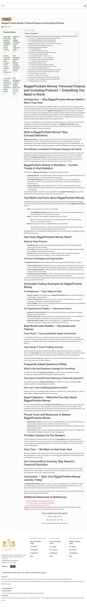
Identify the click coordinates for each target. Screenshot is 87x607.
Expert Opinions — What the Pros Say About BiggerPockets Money (45, 69)
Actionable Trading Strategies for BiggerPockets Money (42, 52)
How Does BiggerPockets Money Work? (38, 47)
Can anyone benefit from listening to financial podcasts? (44, 66)
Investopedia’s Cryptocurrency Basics (38, 505)
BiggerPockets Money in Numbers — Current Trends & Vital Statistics (45, 43)
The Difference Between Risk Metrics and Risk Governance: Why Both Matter (17, 63)
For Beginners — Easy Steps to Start (39, 54)
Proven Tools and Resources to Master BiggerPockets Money (44, 71)
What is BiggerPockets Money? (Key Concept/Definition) (42, 40)
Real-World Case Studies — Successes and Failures (41, 57)
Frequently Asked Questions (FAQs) (37, 63)
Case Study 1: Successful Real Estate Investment (42, 59)
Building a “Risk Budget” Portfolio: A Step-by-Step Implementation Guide (18, 43)
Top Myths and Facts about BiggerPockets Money (41, 45)
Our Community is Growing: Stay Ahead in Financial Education (44, 77)
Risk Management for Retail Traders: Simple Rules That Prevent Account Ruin (17, 85)
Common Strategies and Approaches (39, 50)
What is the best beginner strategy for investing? (42, 64)
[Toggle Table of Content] (75, 33)
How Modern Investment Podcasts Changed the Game (43, 41)
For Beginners (34, 553)
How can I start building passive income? (40, 68)
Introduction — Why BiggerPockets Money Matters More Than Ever (45, 38)
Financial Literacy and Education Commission (41, 503)
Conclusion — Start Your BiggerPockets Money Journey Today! (44, 79)
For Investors (34, 550)
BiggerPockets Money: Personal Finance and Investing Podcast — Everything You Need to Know (51, 36)
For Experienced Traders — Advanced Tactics (41, 55)
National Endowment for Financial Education (40, 501)
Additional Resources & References (38, 81)
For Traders (33, 546)
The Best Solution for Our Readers (37, 73)
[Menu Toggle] (85, 6)
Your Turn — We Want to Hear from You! (39, 75)
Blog (31, 556)
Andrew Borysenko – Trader (36, 542)
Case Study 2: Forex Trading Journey (39, 61)
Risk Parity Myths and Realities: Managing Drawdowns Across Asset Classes (7, 43)
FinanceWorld (70, 430)
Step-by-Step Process (36, 49)
